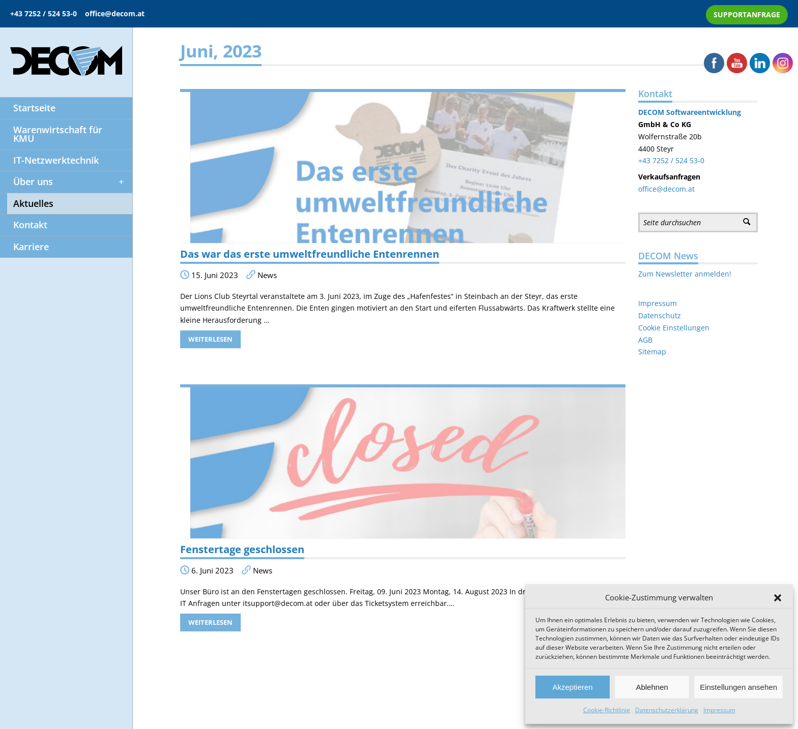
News (267, 275)
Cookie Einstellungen (673, 327)
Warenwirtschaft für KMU (51, 134)
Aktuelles (26, 204)
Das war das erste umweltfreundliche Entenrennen (309, 254)
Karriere (24, 247)
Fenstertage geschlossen (242, 549)
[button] (778, 598)
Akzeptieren (572, 687)
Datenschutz (659, 315)
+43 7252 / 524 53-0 (47, 13)
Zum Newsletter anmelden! (684, 274)
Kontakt (23, 225)
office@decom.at (115, 13)
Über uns (62, 182)
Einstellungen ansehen (738, 687)
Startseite (27, 108)
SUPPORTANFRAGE (747, 14)
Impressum (719, 710)
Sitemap (652, 351)
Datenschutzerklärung (666, 710)
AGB (645, 340)
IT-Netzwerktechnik (49, 160)
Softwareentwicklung (702, 112)
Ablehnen (652, 687)
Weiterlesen (210, 339)
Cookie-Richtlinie (606, 710)
